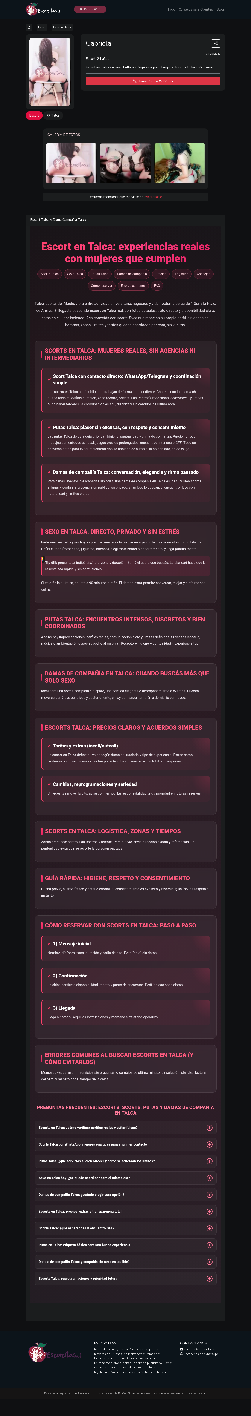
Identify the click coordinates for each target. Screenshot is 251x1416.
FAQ (157, 286)
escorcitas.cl (153, 197)
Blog (220, 9)
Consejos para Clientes (196, 9)
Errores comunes (133, 286)
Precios (160, 274)
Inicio (171, 9)
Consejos (203, 274)
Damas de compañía (132, 274)
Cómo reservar (101, 286)
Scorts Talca (50, 274)
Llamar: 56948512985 (153, 81)
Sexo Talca (75, 274)
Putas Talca (99, 274)
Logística (181, 274)
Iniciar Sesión (90, 9)
